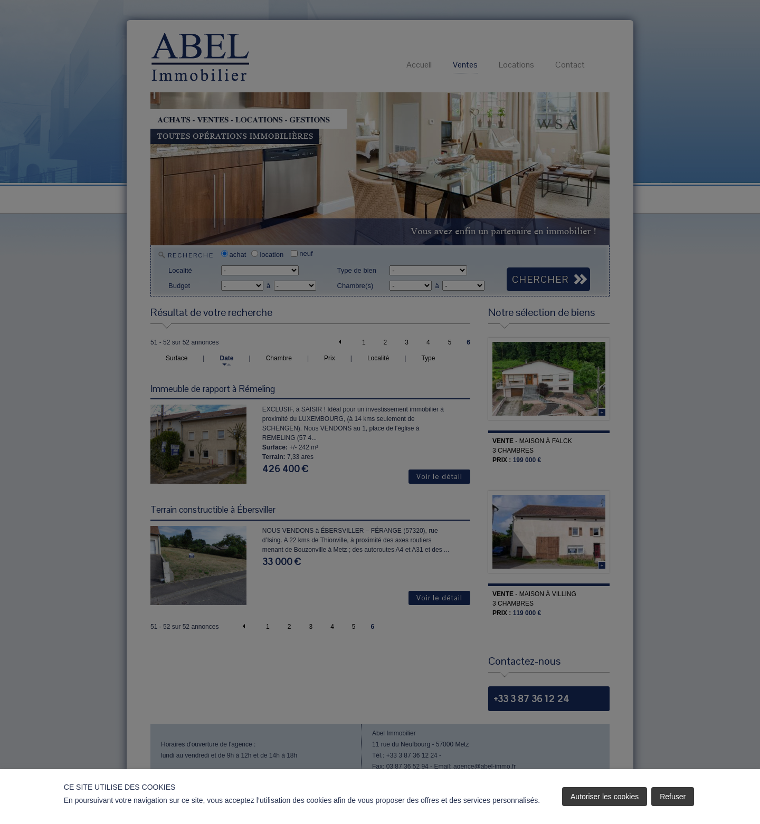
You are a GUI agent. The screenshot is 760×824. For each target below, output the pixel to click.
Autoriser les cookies (605, 796)
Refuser (673, 796)
